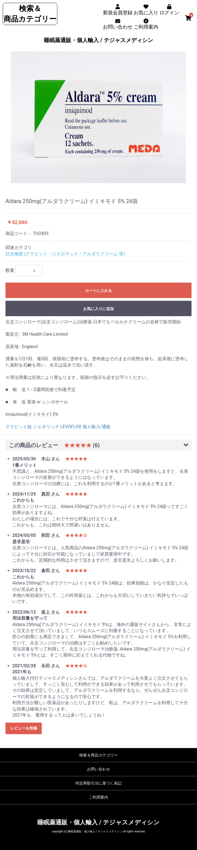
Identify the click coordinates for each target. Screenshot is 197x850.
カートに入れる (98, 290)
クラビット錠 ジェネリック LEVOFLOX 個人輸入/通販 (58, 426)
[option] (98, 117)
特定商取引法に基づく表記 (98, 783)
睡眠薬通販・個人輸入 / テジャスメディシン (98, 40)
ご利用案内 (98, 797)
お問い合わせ (98, 769)
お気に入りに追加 (98, 309)
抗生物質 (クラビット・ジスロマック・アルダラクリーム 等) (65, 253)
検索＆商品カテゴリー (98, 755)
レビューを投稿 (23, 728)
